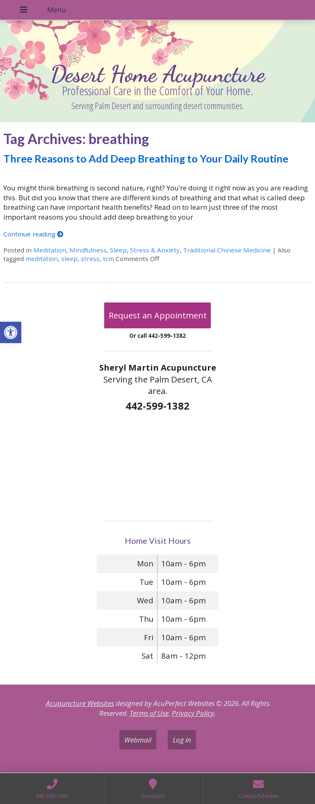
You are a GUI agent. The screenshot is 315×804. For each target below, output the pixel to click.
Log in (182, 739)
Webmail (137, 739)
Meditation (49, 250)
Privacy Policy (193, 713)
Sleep (118, 250)
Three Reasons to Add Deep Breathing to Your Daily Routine (145, 158)
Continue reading (33, 234)
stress (90, 258)
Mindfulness (88, 250)
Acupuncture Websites (80, 703)
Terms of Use (149, 713)
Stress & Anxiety (155, 250)
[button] (10, 332)
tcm (108, 258)
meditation (41, 258)
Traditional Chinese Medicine (227, 250)
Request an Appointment (158, 315)
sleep (69, 258)
